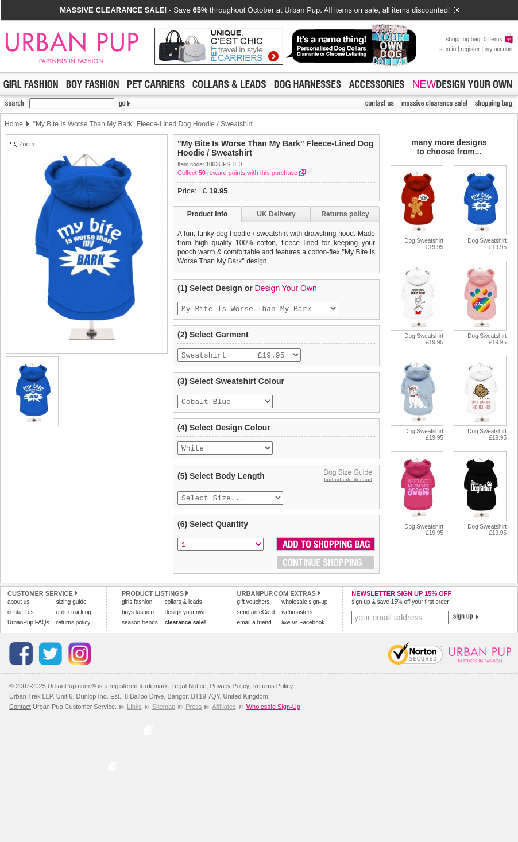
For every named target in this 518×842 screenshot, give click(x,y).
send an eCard (256, 620)
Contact (20, 714)
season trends (140, 630)
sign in (447, 49)
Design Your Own (286, 288)
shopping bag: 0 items (480, 39)
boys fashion (138, 620)
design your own (186, 620)
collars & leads (183, 610)
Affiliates (223, 714)
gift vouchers (253, 610)
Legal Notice (188, 693)
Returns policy (345, 214)
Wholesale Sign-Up (273, 714)
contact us (20, 620)
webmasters (296, 620)
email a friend (254, 630)
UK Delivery (276, 214)
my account (499, 49)
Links (134, 714)
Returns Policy (272, 693)
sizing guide (71, 610)
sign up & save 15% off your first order (400, 610)
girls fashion (137, 610)
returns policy (73, 630)
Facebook (302, 630)
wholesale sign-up (304, 610)
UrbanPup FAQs (28, 630)
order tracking (73, 620)
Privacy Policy (229, 693)
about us (18, 610)
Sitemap (163, 714)
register (470, 49)
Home (14, 124)
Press (193, 714)
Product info (207, 214)
